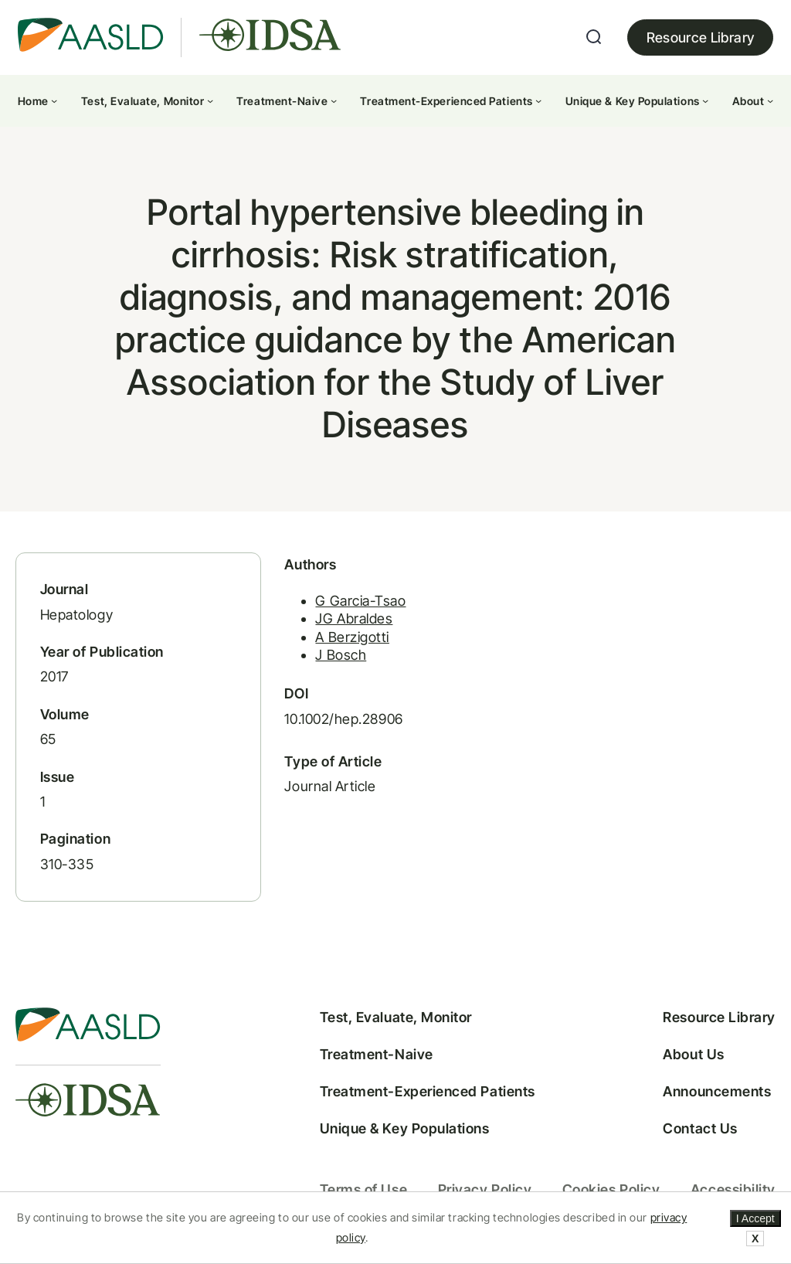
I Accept (755, 1218)
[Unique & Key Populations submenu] (705, 100)
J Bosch (340, 655)
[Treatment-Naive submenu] (334, 100)
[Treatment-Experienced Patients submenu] (538, 100)
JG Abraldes (353, 618)
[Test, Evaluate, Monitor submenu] (210, 100)
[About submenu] (770, 100)
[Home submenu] (54, 100)
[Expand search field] (594, 37)
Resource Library (701, 37)
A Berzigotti (352, 637)
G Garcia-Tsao (360, 601)
